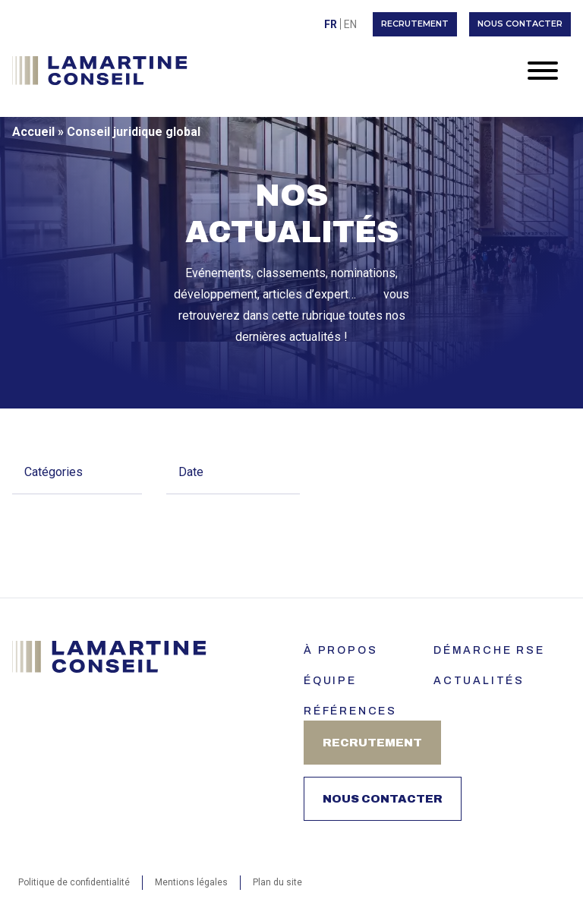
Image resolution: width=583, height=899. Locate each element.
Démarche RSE (489, 650)
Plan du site (277, 882)
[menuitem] (330, 24)
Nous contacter (520, 23)
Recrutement (415, 23)
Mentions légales (191, 882)
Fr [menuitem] (330, 24)
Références (350, 711)
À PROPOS (340, 650)
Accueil (33, 132)
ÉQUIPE (330, 680)
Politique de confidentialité (74, 882)
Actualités (479, 680)
